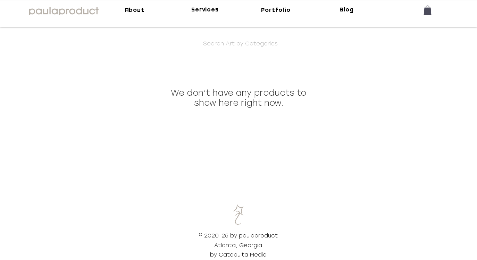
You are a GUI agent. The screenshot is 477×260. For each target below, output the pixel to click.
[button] (428, 10)
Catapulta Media (243, 254)
